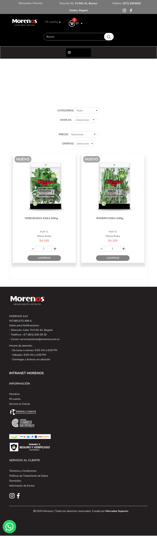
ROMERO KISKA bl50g (109, 218)
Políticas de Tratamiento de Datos (28, 476)
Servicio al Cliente (19, 404)
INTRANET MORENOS (26, 373)
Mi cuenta (14, 399)
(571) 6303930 (131, 3)
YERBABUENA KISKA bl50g (41, 218)
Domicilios (15, 481)
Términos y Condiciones (23, 471)
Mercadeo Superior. (117, 511)
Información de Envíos (22, 485)
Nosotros (14, 394)
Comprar (44, 258)
